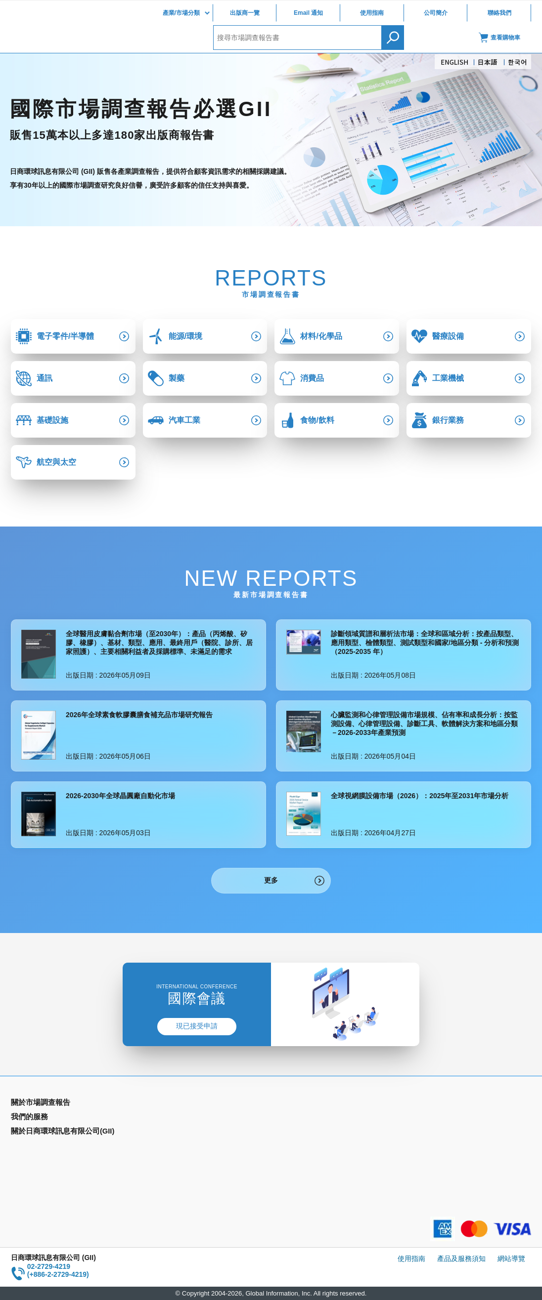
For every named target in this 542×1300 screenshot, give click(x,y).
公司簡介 (436, 12)
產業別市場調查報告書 (45, 1118)
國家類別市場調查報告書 (49, 1133)
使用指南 (372, 12)
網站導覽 (511, 1258)
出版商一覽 (245, 12)
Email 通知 (308, 12)
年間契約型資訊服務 (42, 1147)
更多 (271, 880)
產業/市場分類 (181, 12)
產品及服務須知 (461, 1258)
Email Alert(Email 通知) (178, 1118)
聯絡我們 (499, 12)
